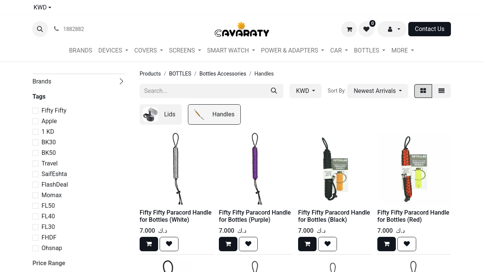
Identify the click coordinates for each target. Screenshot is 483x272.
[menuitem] (80, 50)
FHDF (49, 237)
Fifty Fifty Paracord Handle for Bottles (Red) (413, 216)
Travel (50, 163)
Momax (52, 195)
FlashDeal (55, 184)
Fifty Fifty (54, 110)
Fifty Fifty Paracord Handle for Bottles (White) (176, 216)
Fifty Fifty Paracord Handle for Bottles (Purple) (255, 216)
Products (150, 74)
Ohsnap (52, 248)
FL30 (48, 226)
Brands (41, 81)
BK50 (49, 152)
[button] (40, 29)
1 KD (48, 131)
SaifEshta (54, 174)
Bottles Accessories (223, 74)
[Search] (274, 91)
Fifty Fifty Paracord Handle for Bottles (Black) (334, 216)
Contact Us (430, 28)
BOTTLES (180, 74)
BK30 (49, 142)
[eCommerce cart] (349, 29)
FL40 (48, 216)
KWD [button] (303, 90)
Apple (49, 121)
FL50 (48, 205)
